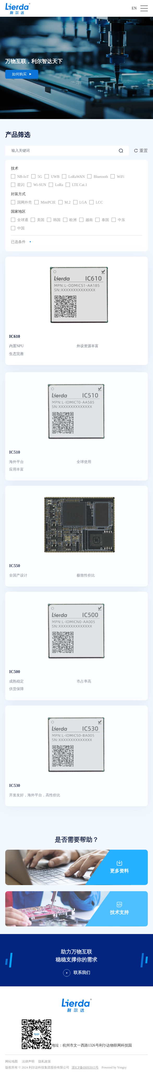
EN (134, 8)
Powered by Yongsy (114, 1067)
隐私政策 (44, 1061)
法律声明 (28, 1061)
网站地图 (11, 1061)
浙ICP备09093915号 (85, 1067)
